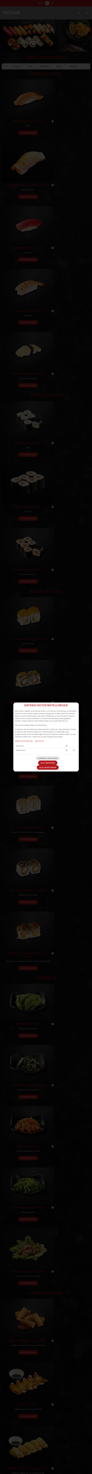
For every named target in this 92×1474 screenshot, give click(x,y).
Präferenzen (20, 750)
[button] (66, 746)
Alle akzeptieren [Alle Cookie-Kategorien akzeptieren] (47, 767)
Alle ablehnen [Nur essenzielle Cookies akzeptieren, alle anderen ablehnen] (48, 763)
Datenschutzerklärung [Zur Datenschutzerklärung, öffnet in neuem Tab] (23, 741)
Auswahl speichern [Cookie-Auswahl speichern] (48, 758)
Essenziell (20, 746)
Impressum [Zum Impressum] (39, 741)
